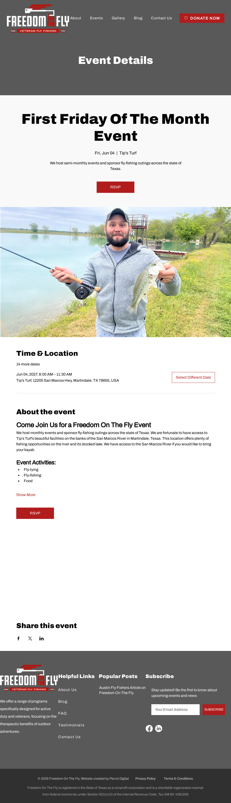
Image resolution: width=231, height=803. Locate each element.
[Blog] (72, 701)
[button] (76, 18)
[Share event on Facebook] (18, 638)
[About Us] (72, 690)
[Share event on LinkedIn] (41, 638)
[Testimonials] (72, 725)
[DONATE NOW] (201, 18)
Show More (25, 495)
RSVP (115, 187)
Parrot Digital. (120, 778)
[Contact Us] (72, 737)
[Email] (174, 709)
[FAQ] (72, 713)
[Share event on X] (30, 638)
